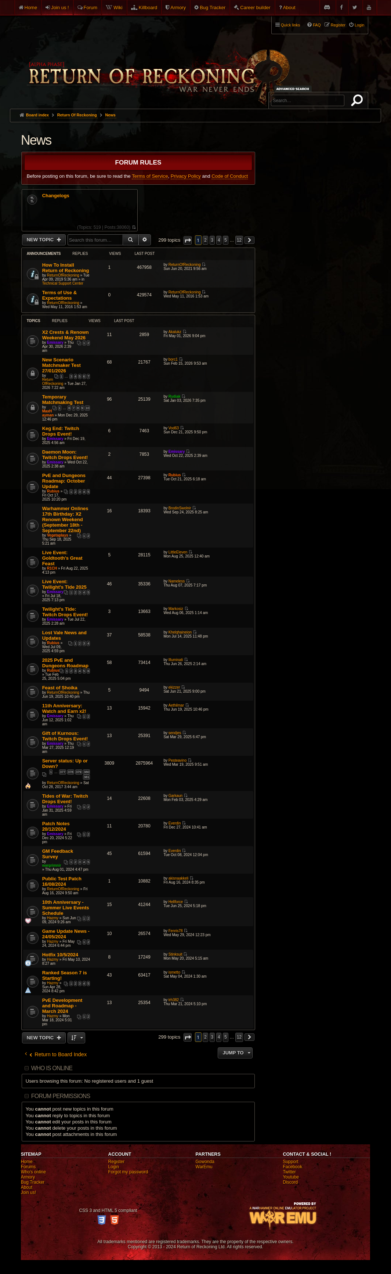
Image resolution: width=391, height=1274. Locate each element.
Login (113, 1166)
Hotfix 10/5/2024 (60, 954)
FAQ (317, 25)
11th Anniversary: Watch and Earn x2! (64, 708)
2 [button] (205, 240)
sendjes (175, 733)
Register (116, 1161)
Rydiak (175, 396)
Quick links (290, 25)
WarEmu (204, 1166)
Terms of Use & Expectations (59, 295)
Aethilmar (176, 705)
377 (62, 772)
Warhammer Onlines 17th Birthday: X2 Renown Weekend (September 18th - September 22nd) (65, 519)
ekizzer (174, 687)
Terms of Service (150, 176)
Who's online (33, 1171)
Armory (178, 7)
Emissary (55, 342)
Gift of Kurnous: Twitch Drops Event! (65, 735)
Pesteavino (178, 760)
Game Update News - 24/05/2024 (66, 933)
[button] (188, 240)
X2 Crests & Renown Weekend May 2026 (65, 334)
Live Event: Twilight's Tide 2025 (64, 584)
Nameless (177, 581)
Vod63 (174, 428)
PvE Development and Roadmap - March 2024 (62, 1005)
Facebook (292, 1166)
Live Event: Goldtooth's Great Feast (62, 558)
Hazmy (52, 918)
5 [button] (225, 240)
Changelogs (55, 195)
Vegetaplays (57, 535)
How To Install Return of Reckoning (65, 267)
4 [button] (219, 240)
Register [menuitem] (338, 25)
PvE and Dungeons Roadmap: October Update (64, 481)
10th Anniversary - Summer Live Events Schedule (65, 907)
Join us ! (60, 7)
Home (31, 7)
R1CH (52, 568)
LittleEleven (178, 552)
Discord (290, 1182)
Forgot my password (128, 1171)
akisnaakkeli (178, 878)
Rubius (53, 491)
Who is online (51, 1068)
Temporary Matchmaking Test (62, 399)
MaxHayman (48, 413)
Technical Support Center (62, 283)
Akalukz (175, 332)
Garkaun (175, 796)
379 (79, 772)
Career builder (255, 7)
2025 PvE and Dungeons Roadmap (65, 662)
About (289, 7)
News (36, 140)
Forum (91, 7)
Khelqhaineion (180, 632)
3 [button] (212, 240)
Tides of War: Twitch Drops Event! (65, 798)
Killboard (148, 7)
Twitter (289, 1171)
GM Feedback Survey (57, 853)
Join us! (28, 1192)
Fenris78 (176, 931)
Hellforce (176, 902)
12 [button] (239, 240)
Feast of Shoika (59, 687)
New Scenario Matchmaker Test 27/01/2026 (61, 365)
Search (358, 101)
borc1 (173, 359)
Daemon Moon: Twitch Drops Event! (65, 454)
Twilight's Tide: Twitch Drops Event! (65, 611)
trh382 (174, 1000)
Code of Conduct (229, 176)
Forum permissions (60, 1096)
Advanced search (294, 89)
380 (86, 772)
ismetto (174, 972)
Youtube (291, 1177)
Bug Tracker (212, 7)
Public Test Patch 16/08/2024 (62, 881)
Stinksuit (175, 954)
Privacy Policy (186, 176)
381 (86, 777)
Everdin (175, 823)
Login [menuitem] (359, 25)
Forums (28, 1166)
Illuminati (176, 660)
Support (290, 1161)
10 (87, 408)
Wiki (118, 7)
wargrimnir (51, 865)
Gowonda (205, 1161)
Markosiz (176, 609)
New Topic (41, 239)
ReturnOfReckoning (63, 275)
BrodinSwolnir (180, 508)
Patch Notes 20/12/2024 (56, 826)
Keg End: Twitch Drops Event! (60, 431)
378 (70, 772)
